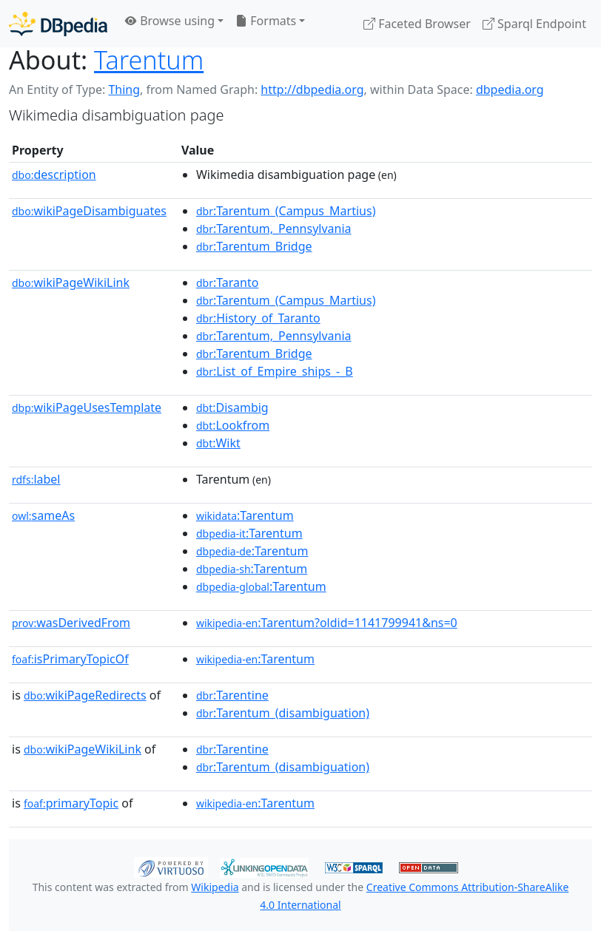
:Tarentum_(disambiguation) (282, 713)
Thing (124, 89)
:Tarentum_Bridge (254, 246)
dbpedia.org (510, 89)
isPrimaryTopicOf (70, 659)
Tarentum (149, 59)
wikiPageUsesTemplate (86, 407)
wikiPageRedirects (85, 695)
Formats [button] (265, 21)
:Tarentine (232, 695)
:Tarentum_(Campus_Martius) (286, 211)
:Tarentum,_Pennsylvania (274, 228)
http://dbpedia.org (312, 89)
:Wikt (218, 443)
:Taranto (227, 282)
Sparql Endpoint (534, 24)
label (36, 479)
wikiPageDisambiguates (89, 211)
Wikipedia (214, 887)
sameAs (43, 515)
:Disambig (232, 407)
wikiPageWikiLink (71, 282)
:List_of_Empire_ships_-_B (274, 371)
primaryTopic (71, 803)
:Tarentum (245, 515)
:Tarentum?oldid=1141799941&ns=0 (326, 623)
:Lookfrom (232, 425)
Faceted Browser (417, 24)
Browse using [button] (170, 21)
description (54, 174)
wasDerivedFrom (71, 623)
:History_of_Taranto (258, 318)
